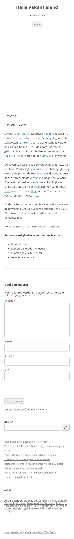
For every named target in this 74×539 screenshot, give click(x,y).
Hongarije (26, 506)
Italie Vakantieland (37, 7)
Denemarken (35, 503)
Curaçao (21, 503)
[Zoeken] (66, 427)
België (53, 500)
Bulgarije (9, 503)
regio (7, 156)
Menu (37, 24)
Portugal (23, 508)
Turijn (27, 142)
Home (8, 409)
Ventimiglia (37, 178)
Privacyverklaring (13, 532)
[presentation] (32, 389)
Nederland (46, 506)
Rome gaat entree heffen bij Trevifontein (26, 441)
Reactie (10, 300)
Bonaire (63, 500)
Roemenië (35, 508)
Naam (9, 341)
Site (6, 370)
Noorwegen (60, 506)
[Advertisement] (37, 70)
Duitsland (49, 503)
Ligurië (15, 156)
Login (7, 489)
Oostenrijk (10, 508)
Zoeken (8, 421)
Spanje (58, 508)
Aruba (45, 500)
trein (37, 186)
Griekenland (11, 506)
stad (24, 133)
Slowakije (47, 508)
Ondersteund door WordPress (40, 532)
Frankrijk (61, 503)
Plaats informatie (24, 409)
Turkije (8, 511)
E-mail (9, 355)
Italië (48, 133)
